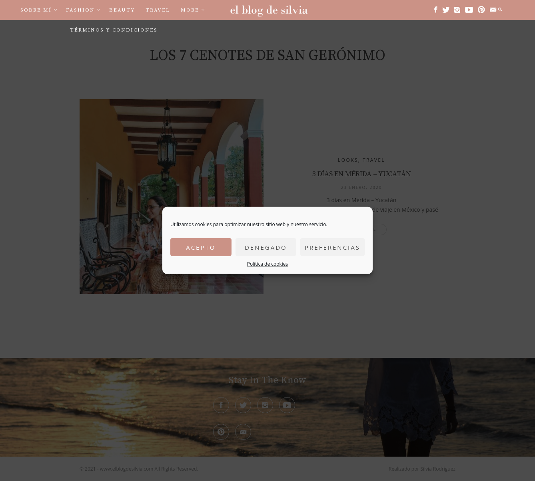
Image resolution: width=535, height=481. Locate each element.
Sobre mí (36, 10)
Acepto (201, 247)
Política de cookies (267, 263)
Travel (158, 10)
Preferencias (332, 247)
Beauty (122, 10)
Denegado (266, 247)
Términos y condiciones (114, 30)
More (190, 10)
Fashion (80, 10)
